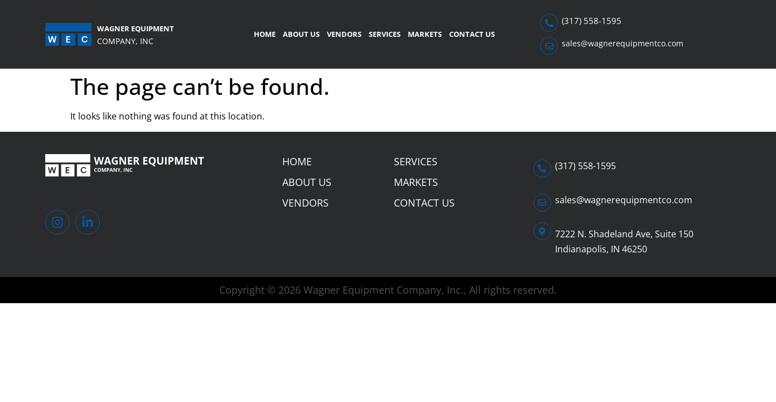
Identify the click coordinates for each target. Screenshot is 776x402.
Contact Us (472, 34)
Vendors (344, 34)
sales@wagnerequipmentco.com (622, 43)
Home (265, 34)
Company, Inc (125, 41)
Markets (425, 34)
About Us (301, 34)
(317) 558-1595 (591, 20)
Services (385, 34)
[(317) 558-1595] (549, 23)
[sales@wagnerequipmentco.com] (549, 46)
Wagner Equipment (135, 28)
